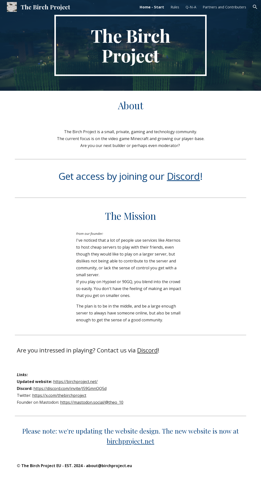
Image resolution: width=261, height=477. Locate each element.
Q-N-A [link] (191, 6)
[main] (130, 45)
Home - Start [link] (152, 6)
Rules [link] (175, 6)
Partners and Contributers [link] (224, 6)
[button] (255, 7)
